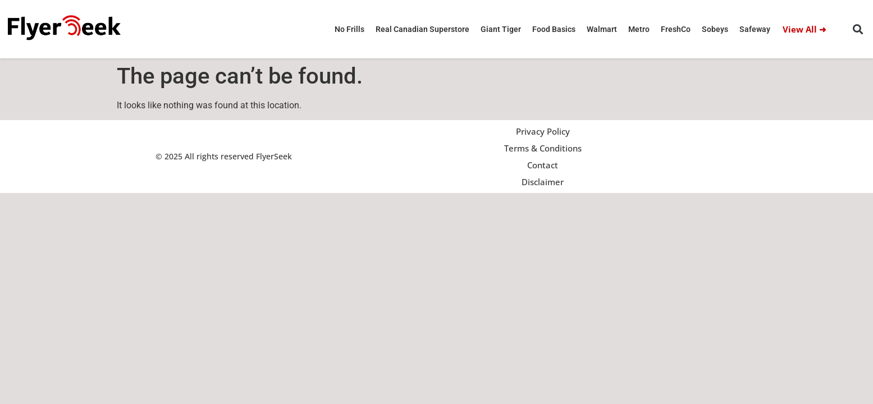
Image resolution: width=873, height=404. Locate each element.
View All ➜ (804, 29)
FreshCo (676, 29)
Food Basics (553, 29)
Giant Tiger (501, 29)
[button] (858, 29)
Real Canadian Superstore (422, 29)
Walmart (602, 29)
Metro (639, 29)
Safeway (754, 29)
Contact (542, 165)
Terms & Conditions (543, 148)
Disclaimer (543, 181)
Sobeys (715, 29)
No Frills (349, 29)
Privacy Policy (543, 131)
